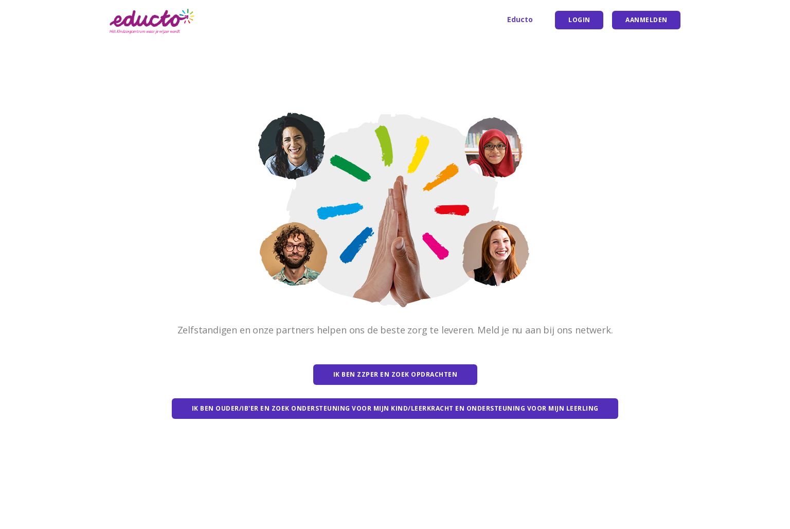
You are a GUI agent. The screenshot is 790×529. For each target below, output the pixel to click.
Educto (520, 19)
